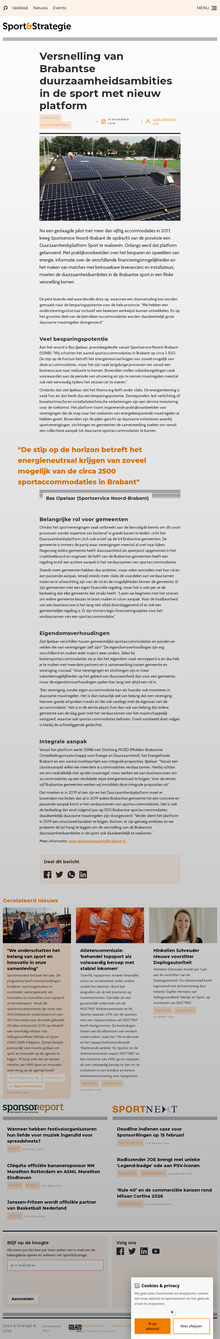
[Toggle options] (172, 1311)
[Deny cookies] (191, 1326)
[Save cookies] (152, 1326)
